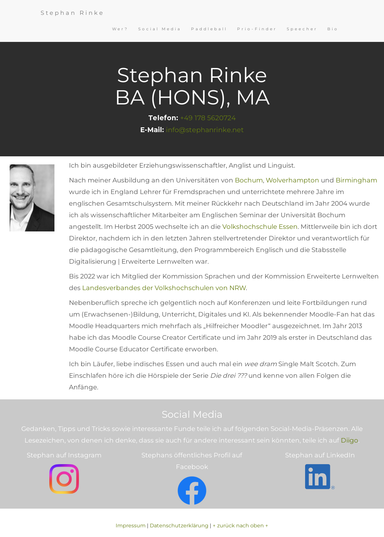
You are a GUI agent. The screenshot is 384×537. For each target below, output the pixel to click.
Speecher (302, 28)
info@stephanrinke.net (205, 130)
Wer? (120, 28)
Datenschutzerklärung (179, 525)
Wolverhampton (292, 180)
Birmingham (356, 180)
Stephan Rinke (72, 12)
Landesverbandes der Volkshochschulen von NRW (164, 288)
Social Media (159, 28)
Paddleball (209, 28)
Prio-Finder (257, 28)
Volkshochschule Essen (260, 226)
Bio (333, 28)
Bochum (249, 180)
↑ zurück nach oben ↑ (240, 525)
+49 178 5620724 (208, 118)
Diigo (349, 440)
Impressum (131, 525)
